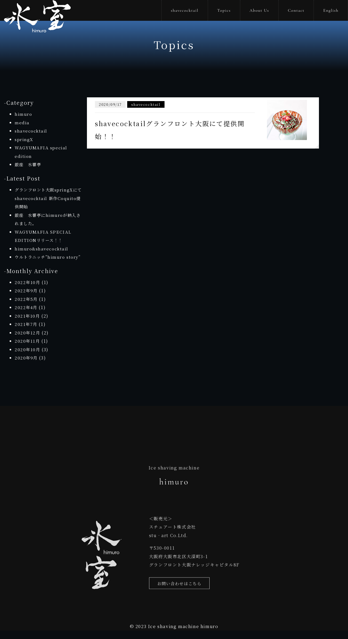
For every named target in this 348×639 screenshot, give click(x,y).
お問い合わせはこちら (180, 595)
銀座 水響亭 (29, 164)
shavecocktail (184, 10)
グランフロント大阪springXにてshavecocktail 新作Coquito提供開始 (48, 198)
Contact (296, 10)
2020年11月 (28, 349)
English (330, 10)
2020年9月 (26, 366)
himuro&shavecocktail (42, 249)
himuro (24, 114)
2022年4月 (26, 316)
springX (24, 139)
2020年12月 (28, 341)
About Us (259, 10)
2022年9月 (26, 299)
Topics (224, 10)
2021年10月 (28, 324)
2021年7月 (26, 333)
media (22, 122)
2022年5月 (26, 307)
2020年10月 (28, 358)
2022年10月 (28, 290)
